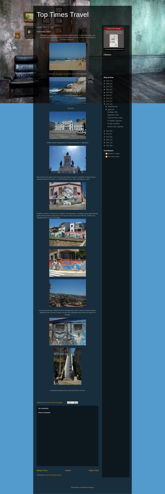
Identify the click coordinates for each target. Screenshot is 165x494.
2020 (108, 95)
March (110, 109)
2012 (108, 140)
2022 (108, 92)
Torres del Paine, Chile (114, 118)
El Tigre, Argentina (113, 123)
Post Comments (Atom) (53, 475)
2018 (108, 101)
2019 (108, 98)
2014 (108, 134)
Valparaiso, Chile (112, 115)
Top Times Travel (63, 14)
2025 (108, 84)
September (112, 106)
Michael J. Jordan (114, 153)
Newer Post (42, 470)
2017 (108, 104)
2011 (108, 142)
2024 (108, 86)
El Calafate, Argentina (114, 121)
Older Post (94, 470)
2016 (108, 131)
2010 (108, 145)
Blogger (91, 487)
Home (68, 470)
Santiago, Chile (112, 112)
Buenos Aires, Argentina (115, 126)
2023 (108, 89)
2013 (108, 137)
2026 (108, 81)
